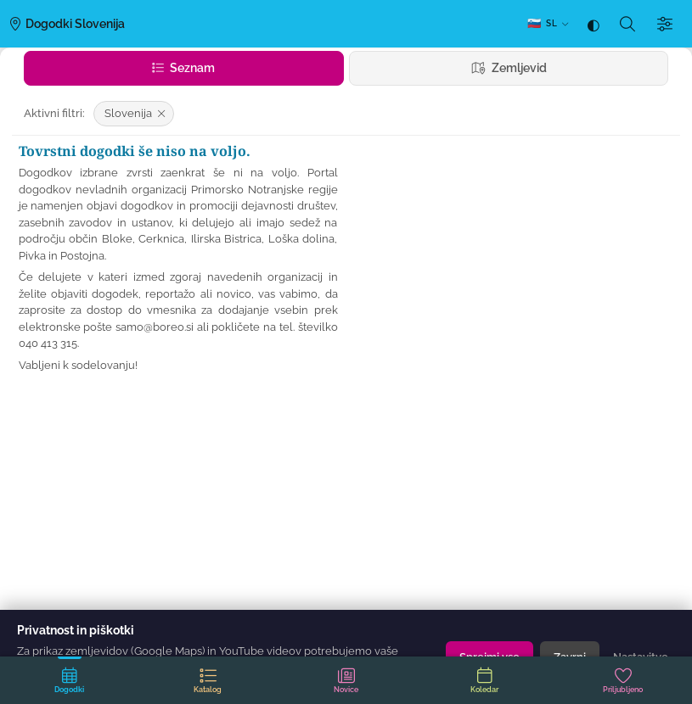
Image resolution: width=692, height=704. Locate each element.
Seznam (183, 68)
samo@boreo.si (154, 327)
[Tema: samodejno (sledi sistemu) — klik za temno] (593, 24)
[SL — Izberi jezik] (548, 24)
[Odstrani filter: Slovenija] (133, 113)
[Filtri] (665, 24)
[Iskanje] (627, 24)
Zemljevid (508, 68)
